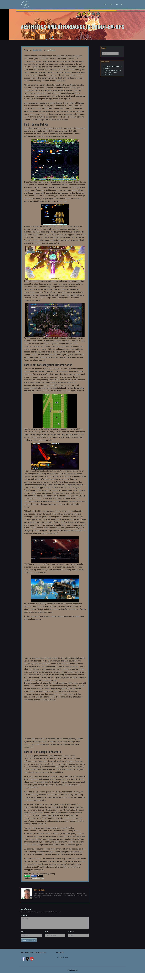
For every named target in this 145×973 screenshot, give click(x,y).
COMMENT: (24, 915)
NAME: (23, 931)
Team (117, 4)
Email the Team (63, 957)
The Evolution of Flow (111, 72)
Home (105, 4)
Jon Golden (50, 50)
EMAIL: (47, 931)
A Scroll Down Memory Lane (113, 70)
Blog (111, 4)
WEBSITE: (71, 931)
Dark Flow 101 (109, 74)
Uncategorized (38, 878)
